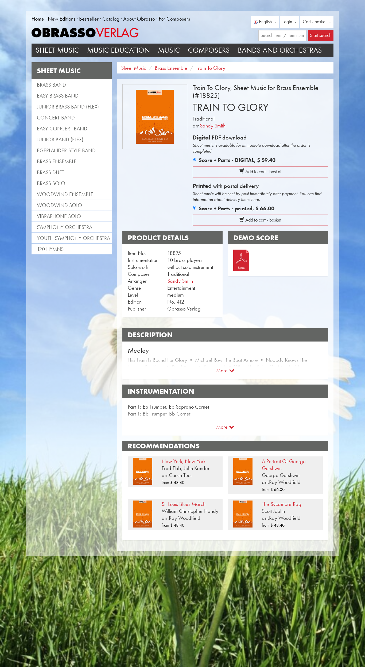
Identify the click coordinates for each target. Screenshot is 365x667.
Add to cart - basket (260, 171)
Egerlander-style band (66, 150)
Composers (209, 50)
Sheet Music (57, 50)
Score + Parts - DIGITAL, (237, 160)
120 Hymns (50, 249)
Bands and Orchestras (280, 50)
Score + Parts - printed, (236, 208)
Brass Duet (50, 172)
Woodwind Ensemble (65, 194)
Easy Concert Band (62, 128)
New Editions (61, 18)
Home (38, 18)
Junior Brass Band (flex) (68, 106)
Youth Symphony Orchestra (73, 238)
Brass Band (51, 85)
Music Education (118, 50)
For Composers (174, 18)
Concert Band (56, 117)
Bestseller (89, 18)
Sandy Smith (213, 125)
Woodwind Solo (59, 205)
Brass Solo (51, 183)
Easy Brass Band (58, 95)
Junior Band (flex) (60, 139)
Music (169, 50)
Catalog (110, 18)
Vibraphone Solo (59, 216)
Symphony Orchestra (64, 227)
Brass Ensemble (56, 161)
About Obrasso (139, 18)
